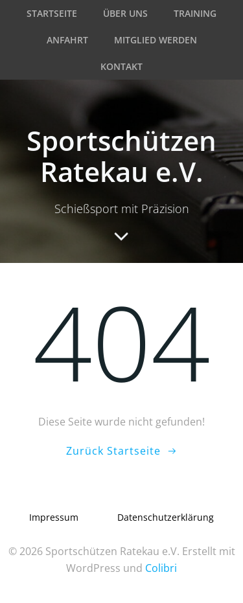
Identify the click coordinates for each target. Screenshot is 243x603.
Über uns (125, 13)
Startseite (52, 13)
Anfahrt (67, 40)
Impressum (53, 517)
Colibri (161, 568)
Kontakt (121, 66)
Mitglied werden (155, 40)
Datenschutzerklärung (165, 517)
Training (195, 13)
